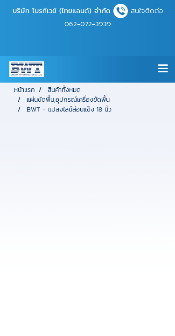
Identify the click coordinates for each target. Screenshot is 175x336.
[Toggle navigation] (163, 69)
